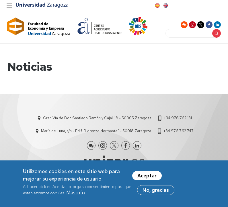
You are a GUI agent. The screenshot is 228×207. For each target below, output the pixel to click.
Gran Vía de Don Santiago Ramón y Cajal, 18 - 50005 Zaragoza (97, 118)
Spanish (157, 5)
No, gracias (156, 191)
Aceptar (147, 177)
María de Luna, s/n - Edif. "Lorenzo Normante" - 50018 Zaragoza (96, 131)
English (165, 5)
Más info (75, 194)
